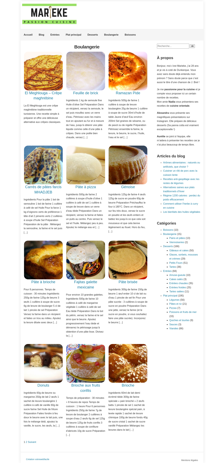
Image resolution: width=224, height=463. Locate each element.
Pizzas (173, 308)
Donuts (43, 385)
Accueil (28, 34)
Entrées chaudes (178, 283)
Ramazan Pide (128, 93)
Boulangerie (111, 34)
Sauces (173, 324)
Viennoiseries (176, 242)
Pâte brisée (128, 282)
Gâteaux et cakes (179, 250)
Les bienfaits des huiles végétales (181, 212)
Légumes (174, 300)
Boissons (130, 34)
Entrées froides (177, 287)
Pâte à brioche (43, 282)
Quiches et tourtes (179, 320)
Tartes (172, 267)
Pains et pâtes (177, 238)
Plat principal (73, 34)
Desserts (93, 34)
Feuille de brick (85, 93)
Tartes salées (176, 291)
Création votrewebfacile (37, 459)
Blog (41, 34)
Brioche (128, 385)
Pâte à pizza (85, 187)
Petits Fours (175, 263)
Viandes (173, 328)
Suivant (32, 442)
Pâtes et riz (175, 304)
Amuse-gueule (177, 275)
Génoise (128, 187)
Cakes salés (176, 279)
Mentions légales (189, 460)
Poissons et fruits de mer (183, 312)
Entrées (54, 34)
